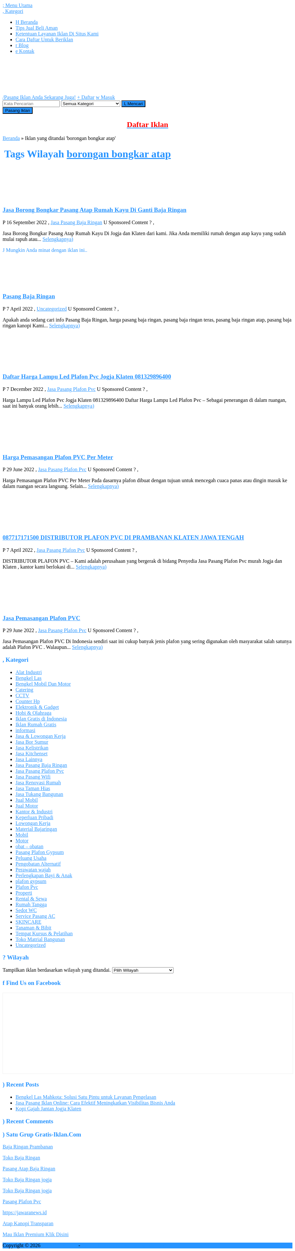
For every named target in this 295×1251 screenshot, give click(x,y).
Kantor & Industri (34, 811)
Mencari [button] (133, 103)
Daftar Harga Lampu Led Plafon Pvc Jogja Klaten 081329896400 (87, 376)
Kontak (25, 51)
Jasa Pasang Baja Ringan (76, 222)
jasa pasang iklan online (146, 1245)
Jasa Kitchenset (31, 753)
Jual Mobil (27, 800)
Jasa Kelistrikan (32, 747)
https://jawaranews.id (25, 1212)
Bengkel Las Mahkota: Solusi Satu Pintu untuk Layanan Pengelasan (86, 1097)
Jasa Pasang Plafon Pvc (71, 389)
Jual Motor (27, 806)
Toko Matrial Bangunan (40, 939)
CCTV (22, 695)
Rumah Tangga (31, 904)
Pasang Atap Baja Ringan (29, 1168)
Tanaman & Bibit (33, 927)
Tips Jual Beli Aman (37, 28)
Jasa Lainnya (29, 759)
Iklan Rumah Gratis (36, 724)
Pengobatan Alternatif (38, 864)
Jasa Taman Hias (33, 788)
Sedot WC (26, 910)
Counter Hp (28, 701)
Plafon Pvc (27, 887)
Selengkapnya (58, 239)
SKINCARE (28, 922)
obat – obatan (29, 846)
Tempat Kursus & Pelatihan (44, 933)
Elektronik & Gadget (37, 707)
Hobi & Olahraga (33, 713)
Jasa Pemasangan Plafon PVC (41, 618)
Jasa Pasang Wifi (33, 776)
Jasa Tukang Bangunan (39, 794)
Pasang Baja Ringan (29, 296)
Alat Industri (29, 672)
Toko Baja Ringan (21, 1157)
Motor (22, 840)
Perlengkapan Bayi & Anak (44, 875)
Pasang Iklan (17, 110)
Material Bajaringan (36, 829)
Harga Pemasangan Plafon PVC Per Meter (58, 457)
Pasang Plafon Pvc (22, 1201)
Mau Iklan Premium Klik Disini (35, 1234)
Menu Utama (17, 5)
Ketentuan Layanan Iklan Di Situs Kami (57, 33)
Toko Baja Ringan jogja (27, 1179)
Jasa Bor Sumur (32, 742)
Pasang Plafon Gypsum (40, 852)
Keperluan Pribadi (34, 817)
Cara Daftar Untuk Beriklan (44, 39)
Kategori (13, 11)
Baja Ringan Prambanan (28, 1146)
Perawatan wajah (33, 869)
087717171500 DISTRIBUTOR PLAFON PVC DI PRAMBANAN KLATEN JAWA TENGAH (123, 537)
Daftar (86, 97)
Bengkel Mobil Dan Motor (43, 684)
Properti (24, 893)
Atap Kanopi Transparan (28, 1223)
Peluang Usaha (31, 858)
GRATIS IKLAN (59, 1245)
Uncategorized (52, 309)
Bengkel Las (28, 678)
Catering (24, 689)
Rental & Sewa (31, 898)
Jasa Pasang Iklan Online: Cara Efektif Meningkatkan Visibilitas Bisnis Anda (95, 1103)
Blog (22, 45)
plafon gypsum (31, 881)
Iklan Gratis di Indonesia (41, 718)
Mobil (22, 835)
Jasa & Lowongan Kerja (41, 736)
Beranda (27, 22)
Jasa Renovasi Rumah (38, 782)
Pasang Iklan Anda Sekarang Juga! (39, 97)
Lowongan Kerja (33, 823)
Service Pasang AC (35, 916)
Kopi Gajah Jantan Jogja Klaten (48, 1108)
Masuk (105, 97)
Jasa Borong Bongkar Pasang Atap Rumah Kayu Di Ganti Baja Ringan (94, 209)
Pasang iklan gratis (101, 1245)
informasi (25, 730)
